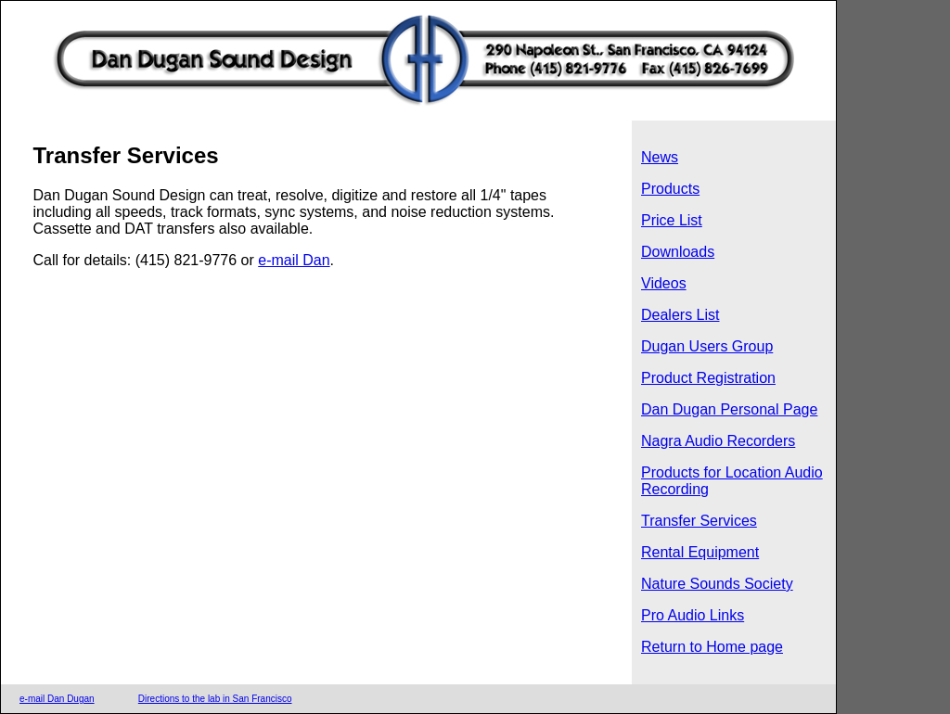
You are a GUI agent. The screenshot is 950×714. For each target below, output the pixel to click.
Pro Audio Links (692, 615)
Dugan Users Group (707, 346)
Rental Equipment (700, 552)
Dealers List (680, 315)
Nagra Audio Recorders (718, 441)
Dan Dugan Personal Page (729, 409)
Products (670, 189)
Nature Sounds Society (717, 584)
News (659, 157)
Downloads (677, 252)
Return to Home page (712, 647)
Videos (664, 283)
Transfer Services (699, 521)
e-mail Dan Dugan (57, 699)
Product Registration (708, 378)
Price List (671, 220)
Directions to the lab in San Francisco (215, 699)
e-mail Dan (293, 260)
